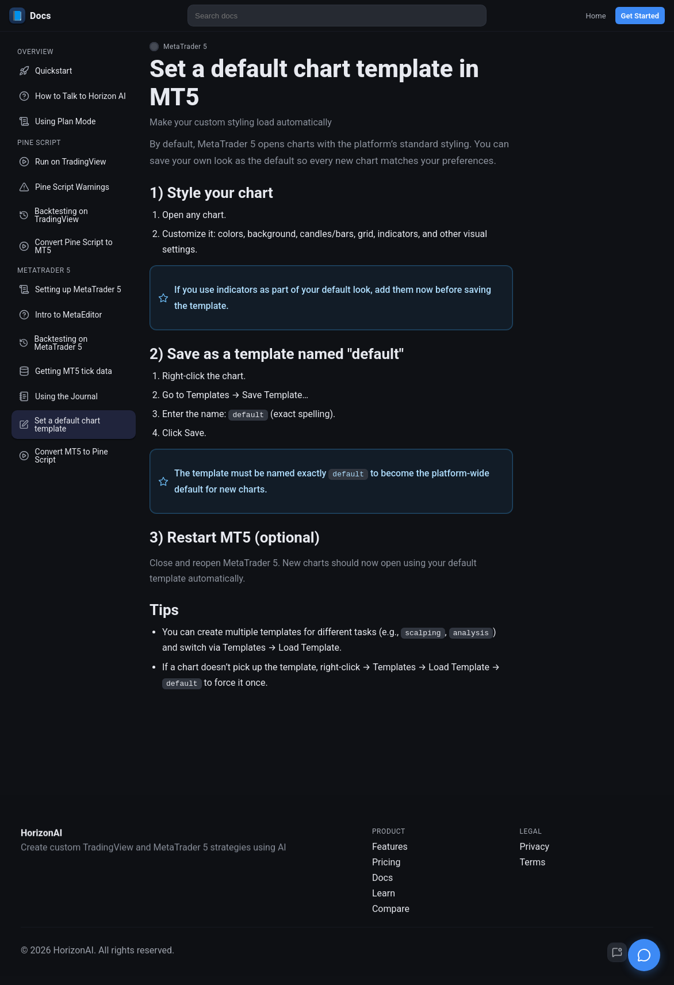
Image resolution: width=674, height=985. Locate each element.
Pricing (386, 869)
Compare (390, 916)
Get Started (640, 16)
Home (596, 16)
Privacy (534, 854)
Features (390, 854)
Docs (382, 885)
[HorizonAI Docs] (78, 15)
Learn (383, 900)
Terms (532, 869)
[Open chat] (644, 955)
